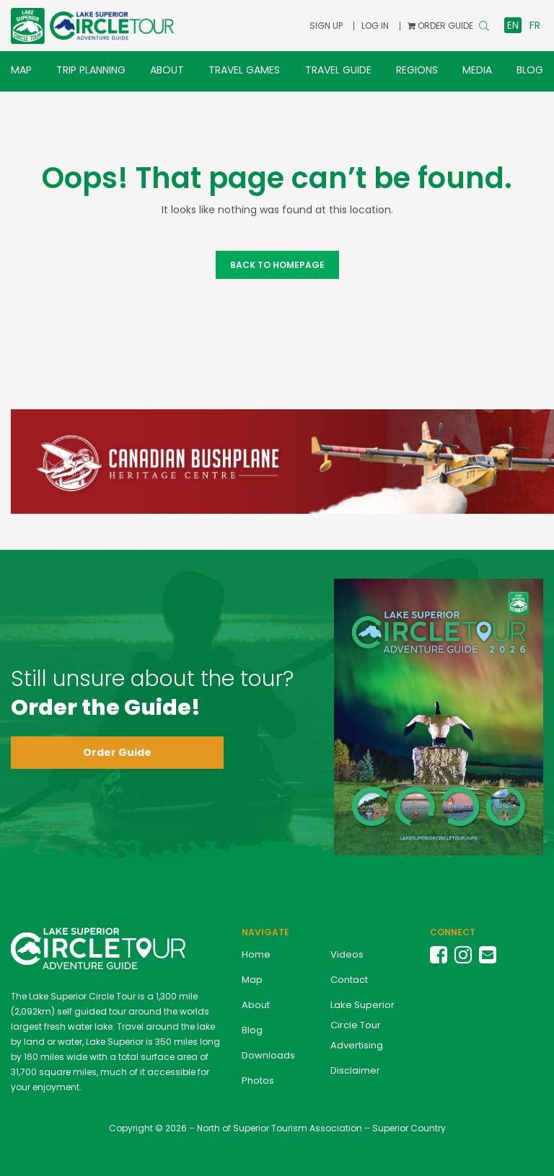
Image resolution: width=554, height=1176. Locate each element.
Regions (417, 70)
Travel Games (244, 70)
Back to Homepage (277, 265)
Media (477, 70)
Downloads (268, 1055)
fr (534, 25)
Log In (375, 25)
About (167, 70)
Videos (347, 954)
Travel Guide (338, 70)
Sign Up (326, 25)
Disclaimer (355, 1070)
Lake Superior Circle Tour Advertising (362, 1025)
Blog (529, 70)
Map (21, 70)
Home (256, 954)
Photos (258, 1080)
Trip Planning (91, 70)
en (513, 25)
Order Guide (117, 752)
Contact (349, 979)
